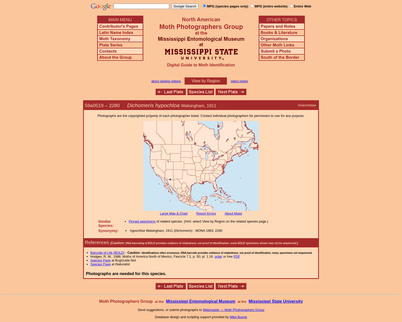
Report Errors (206, 213)
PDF (237, 256)
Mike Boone (238, 317)
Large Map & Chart (174, 213)
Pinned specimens (142, 221)
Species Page (101, 260)
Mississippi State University (276, 301)
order (218, 256)
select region (239, 81)
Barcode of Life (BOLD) (108, 253)
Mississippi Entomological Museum (200, 301)
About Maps (233, 213)
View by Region (206, 81)
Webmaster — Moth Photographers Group (233, 310)
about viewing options (166, 81)
